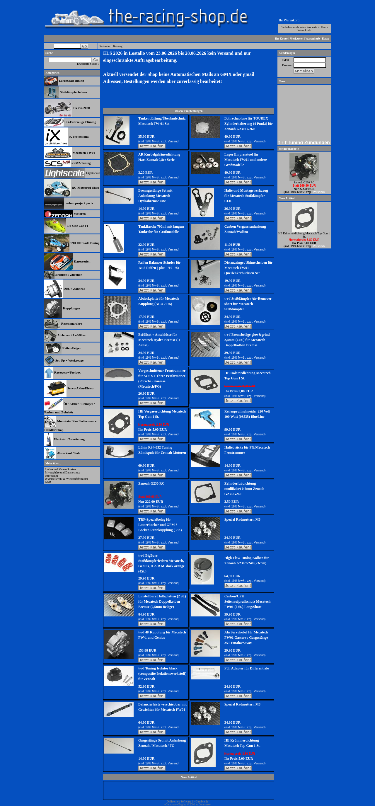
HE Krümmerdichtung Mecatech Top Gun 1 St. (304, 235)
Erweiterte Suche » (88, 63)
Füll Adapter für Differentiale (246, 668)
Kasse (325, 38)
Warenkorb (313, 38)
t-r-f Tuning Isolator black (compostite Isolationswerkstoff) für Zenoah (162, 673)
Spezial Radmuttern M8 (242, 704)
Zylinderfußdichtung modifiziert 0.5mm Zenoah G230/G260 (244, 488)
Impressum (51, 475)
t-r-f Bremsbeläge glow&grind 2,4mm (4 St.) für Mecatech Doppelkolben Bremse (247, 340)
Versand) (174, 141)
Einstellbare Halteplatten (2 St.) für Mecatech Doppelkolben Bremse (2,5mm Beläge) (162, 601)
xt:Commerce (203, 804)
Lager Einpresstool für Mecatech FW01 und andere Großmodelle (245, 159)
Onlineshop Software (179, 801)
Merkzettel (297, 38)
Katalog (117, 46)
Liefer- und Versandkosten (60, 469)
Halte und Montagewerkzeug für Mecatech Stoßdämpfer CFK (246, 195)
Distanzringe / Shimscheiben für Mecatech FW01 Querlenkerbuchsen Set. (248, 267)
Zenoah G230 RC (151, 483)
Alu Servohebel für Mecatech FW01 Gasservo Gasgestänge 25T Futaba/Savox (246, 637)
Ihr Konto (281, 38)
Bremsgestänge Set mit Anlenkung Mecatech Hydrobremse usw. (155, 195)
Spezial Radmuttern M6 (242, 519)
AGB (48, 482)
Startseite (104, 46)
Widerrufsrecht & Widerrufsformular (66, 478)
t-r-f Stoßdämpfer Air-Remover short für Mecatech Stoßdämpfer (248, 304)
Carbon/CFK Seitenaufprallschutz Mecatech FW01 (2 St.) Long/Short (247, 601)
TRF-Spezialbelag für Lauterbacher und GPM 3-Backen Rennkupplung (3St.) (160, 524)
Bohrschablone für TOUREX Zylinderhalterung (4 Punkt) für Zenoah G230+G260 (248, 123)
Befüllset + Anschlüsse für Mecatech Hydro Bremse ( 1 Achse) (159, 340)
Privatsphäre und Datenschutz (62, 472)
